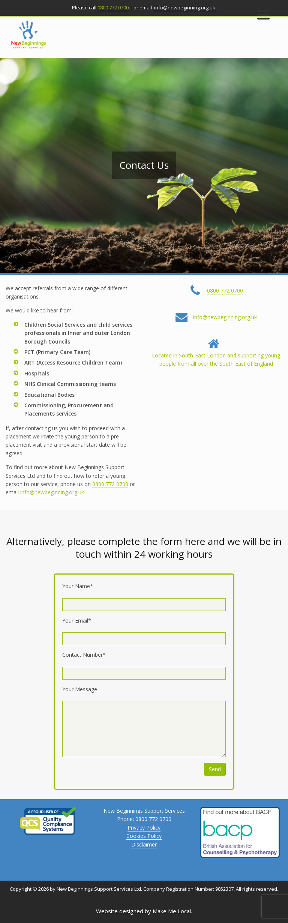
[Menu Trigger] (263, 14)
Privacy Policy (144, 827)
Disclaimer (144, 844)
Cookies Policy (144, 835)
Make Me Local (172, 911)
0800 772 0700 (113, 7)
